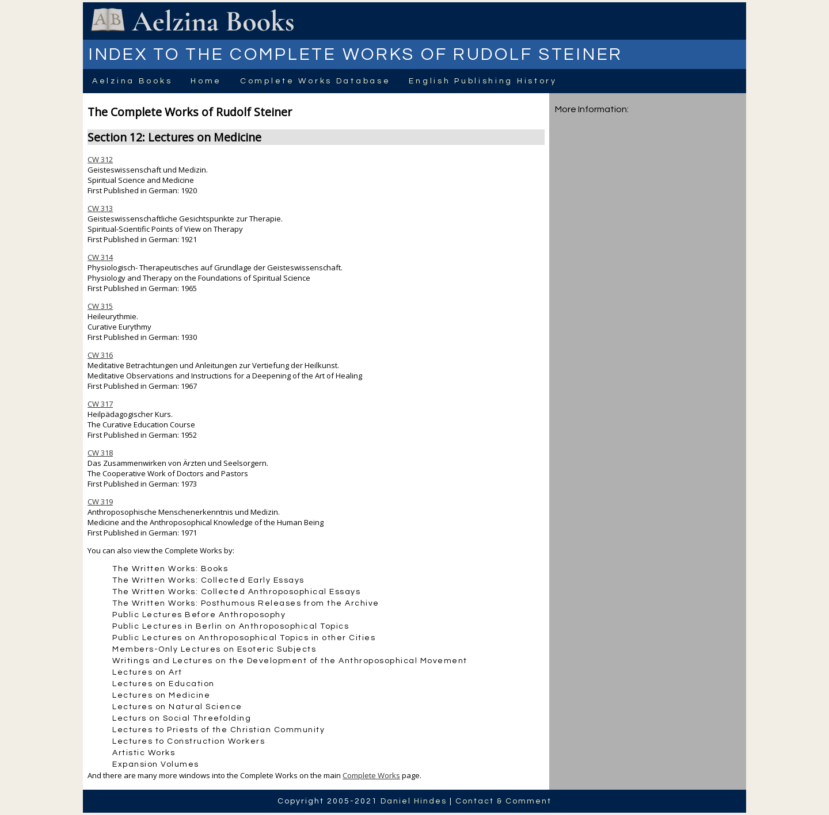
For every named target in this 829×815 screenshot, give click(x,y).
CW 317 (100, 404)
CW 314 (100, 257)
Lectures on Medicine (161, 695)
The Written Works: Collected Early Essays (208, 580)
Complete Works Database (315, 81)
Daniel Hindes (414, 801)
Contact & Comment (503, 801)
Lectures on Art (147, 672)
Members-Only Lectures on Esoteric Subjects (214, 649)
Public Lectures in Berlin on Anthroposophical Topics (230, 626)
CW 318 (100, 452)
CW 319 (100, 501)
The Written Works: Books (170, 569)
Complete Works (371, 775)
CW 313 (100, 208)
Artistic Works (143, 753)
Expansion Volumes (155, 764)
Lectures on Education (163, 684)
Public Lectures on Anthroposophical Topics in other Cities (243, 638)
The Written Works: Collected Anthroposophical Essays (236, 592)
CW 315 (100, 306)
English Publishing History (483, 81)
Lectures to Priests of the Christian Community (218, 730)
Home (206, 81)
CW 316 (100, 355)
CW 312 (100, 159)
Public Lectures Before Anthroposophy (199, 615)
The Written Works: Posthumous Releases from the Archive (245, 603)
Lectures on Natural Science (177, 707)
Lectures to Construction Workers (188, 741)
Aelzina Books (132, 81)
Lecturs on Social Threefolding (181, 718)
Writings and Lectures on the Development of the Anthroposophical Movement (289, 661)
